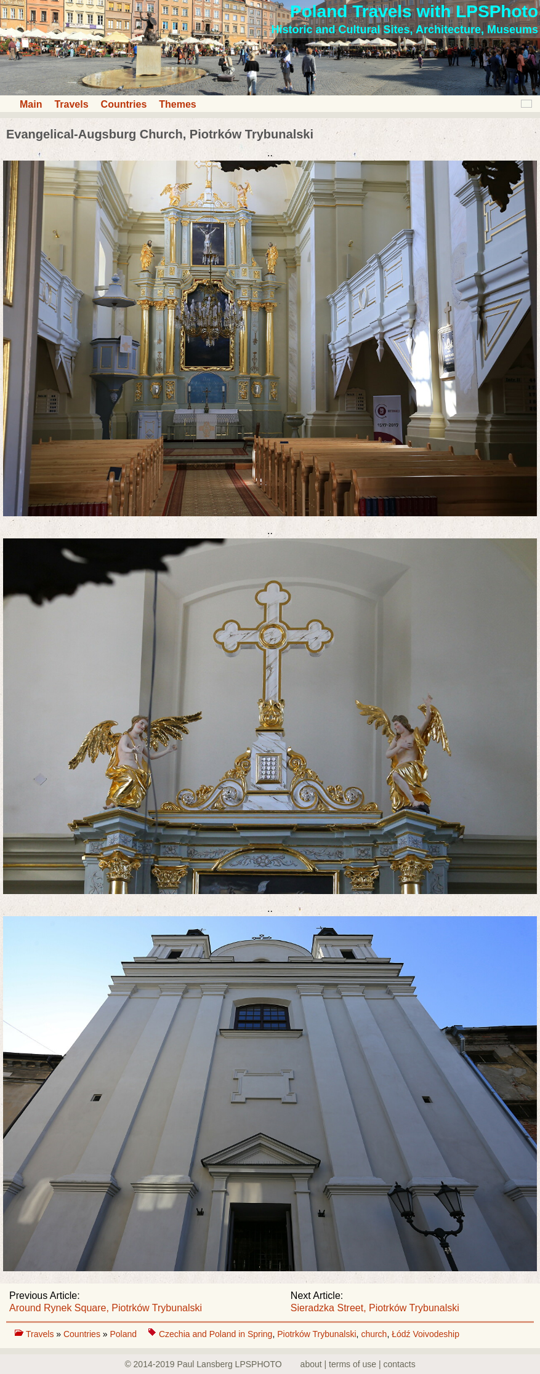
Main (31, 104)
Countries (124, 104)
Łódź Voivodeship (425, 1334)
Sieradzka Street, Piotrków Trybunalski (375, 1308)
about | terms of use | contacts (358, 1364)
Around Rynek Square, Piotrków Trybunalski (105, 1308)
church (374, 1334)
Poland (124, 1334)
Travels (71, 104)
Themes (177, 104)
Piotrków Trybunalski (316, 1334)
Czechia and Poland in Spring (215, 1334)
